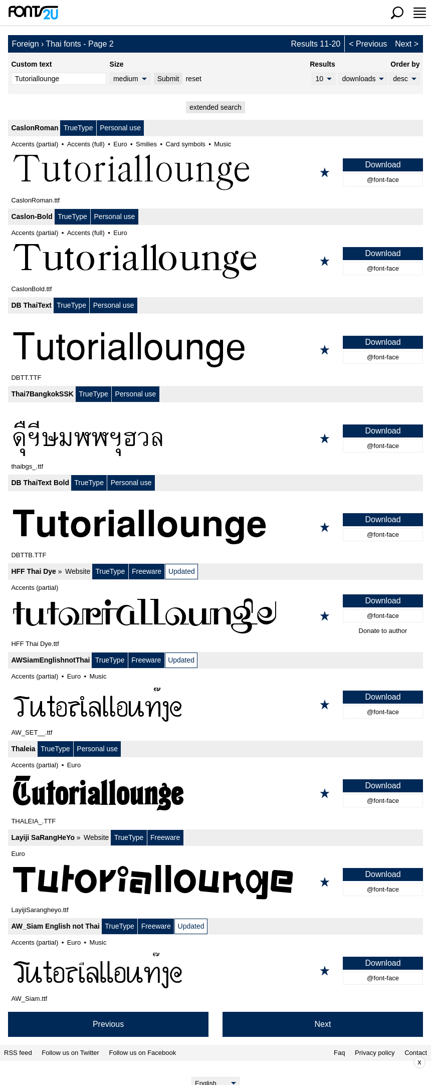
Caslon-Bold (31, 216)
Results (322, 64)
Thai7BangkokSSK (42, 394)
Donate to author (383, 630)
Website (77, 571)
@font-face (383, 179)
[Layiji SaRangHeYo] (215, 882)
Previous (371, 44)
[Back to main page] (33, 12)
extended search (215, 107)
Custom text (31, 64)
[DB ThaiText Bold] (215, 527)
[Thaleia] (215, 793)
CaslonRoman (34, 128)
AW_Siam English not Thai (55, 926)
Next (403, 44)
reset (193, 79)
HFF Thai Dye (33, 571)
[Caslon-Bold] (215, 261)
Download (382, 164)
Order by (404, 64)
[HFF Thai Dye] (215, 616)
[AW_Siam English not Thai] (215, 971)
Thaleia (23, 749)
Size (117, 64)
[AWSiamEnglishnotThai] (215, 705)
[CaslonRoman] (215, 172)
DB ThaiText (31, 305)
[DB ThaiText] (215, 350)
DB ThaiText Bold (40, 483)
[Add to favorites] (325, 172)
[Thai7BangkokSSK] (215, 438)
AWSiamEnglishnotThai (50, 660)
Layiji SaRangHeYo (43, 837)
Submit (168, 79)
